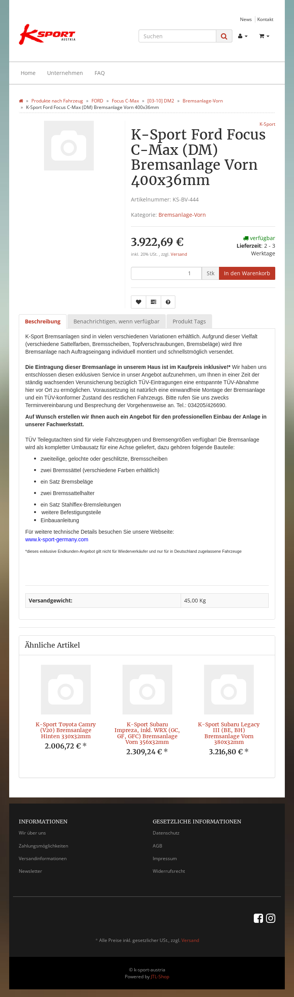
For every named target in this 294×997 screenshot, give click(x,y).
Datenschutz (166, 833)
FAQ (100, 72)
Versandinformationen (43, 858)
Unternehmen (65, 72)
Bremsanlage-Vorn (182, 214)
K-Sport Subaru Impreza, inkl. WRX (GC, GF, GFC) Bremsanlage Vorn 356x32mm (147, 733)
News (246, 19)
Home (28, 72)
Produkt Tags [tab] (189, 321)
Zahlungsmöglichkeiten (43, 846)
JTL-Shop (160, 976)
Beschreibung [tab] (42, 321)
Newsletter (30, 871)
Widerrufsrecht (169, 871)
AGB (157, 846)
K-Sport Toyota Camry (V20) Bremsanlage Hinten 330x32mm (66, 730)
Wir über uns (32, 833)
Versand (179, 254)
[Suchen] (177, 35)
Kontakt (265, 19)
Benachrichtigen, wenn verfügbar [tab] (117, 321)
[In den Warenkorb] (247, 273)
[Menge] (166, 273)
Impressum (165, 858)
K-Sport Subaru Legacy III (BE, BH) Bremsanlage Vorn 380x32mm (229, 733)
